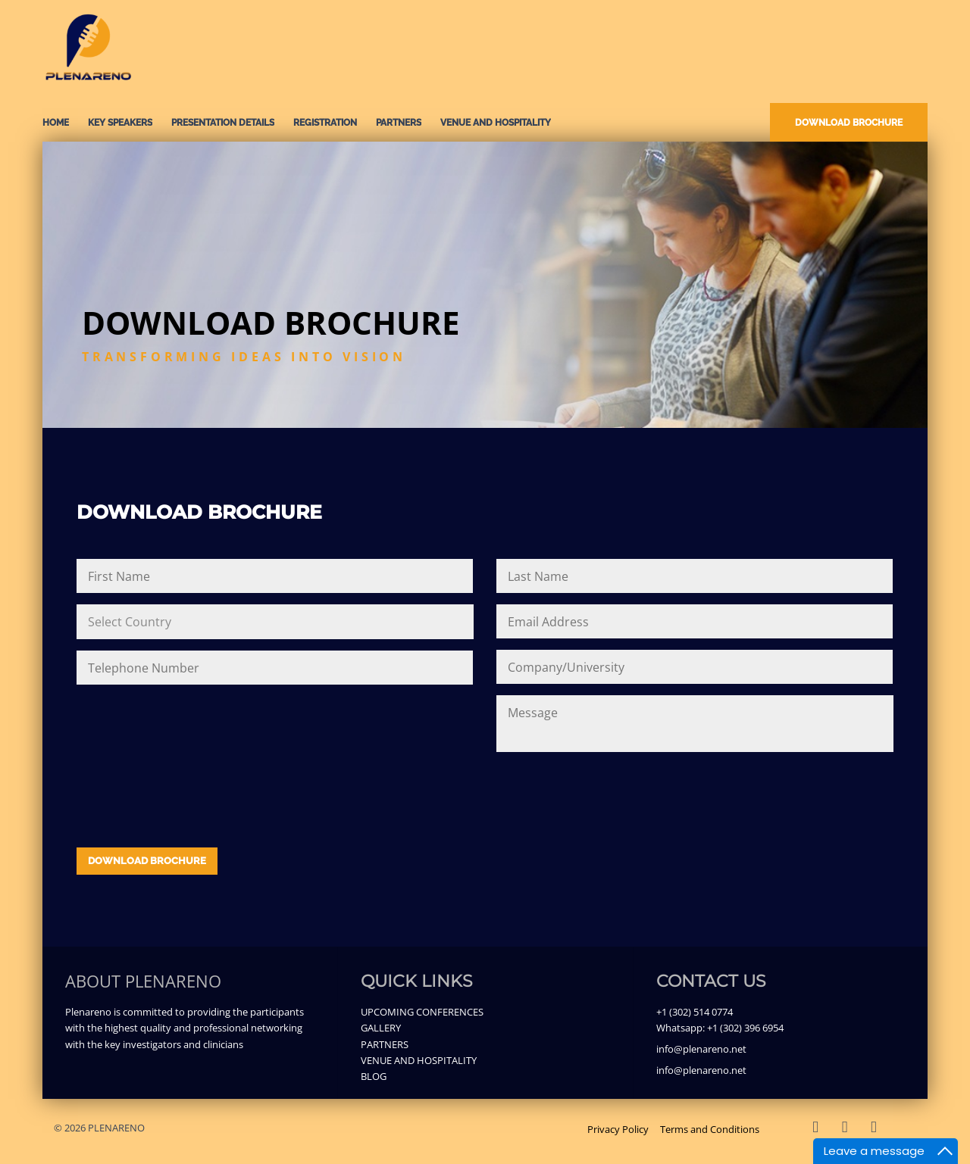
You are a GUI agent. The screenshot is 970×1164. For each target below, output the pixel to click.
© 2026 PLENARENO (99, 1127)
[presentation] (192, 792)
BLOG (373, 1076)
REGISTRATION (325, 122)
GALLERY (381, 1027)
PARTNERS (398, 122)
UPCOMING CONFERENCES (422, 1012)
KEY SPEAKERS (120, 122)
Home (55, 122)
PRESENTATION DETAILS (222, 122)
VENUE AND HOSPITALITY (495, 122)
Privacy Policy (618, 1129)
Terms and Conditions (709, 1129)
